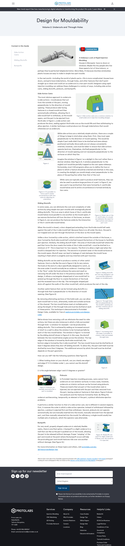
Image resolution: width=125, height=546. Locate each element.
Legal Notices (101, 524)
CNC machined (81, 458)
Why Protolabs (68, 517)
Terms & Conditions (103, 539)
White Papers (84, 520)
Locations (66, 527)
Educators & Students (87, 533)
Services (51, 509)
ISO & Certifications (103, 520)
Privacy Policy (101, 536)
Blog (81, 527)
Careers (66, 524)
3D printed (102, 458)
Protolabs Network (53, 524)
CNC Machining (52, 517)
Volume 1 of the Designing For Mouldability (82, 460)
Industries (83, 530)
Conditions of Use (103, 527)
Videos (99, 517)
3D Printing (50, 520)
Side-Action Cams (19, 53)
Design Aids (84, 524)
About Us (66, 514)
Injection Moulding (53, 514)
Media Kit (100, 514)
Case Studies (84, 514)
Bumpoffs (18, 66)
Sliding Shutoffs (20, 60)
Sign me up (62, 488)
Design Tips (84, 517)
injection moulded (92, 458)
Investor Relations (69, 520)
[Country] (84, 481)
